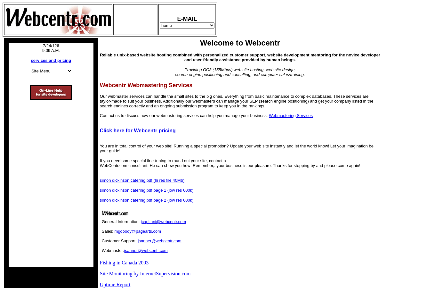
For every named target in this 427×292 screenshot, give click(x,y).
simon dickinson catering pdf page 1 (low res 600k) (147, 190)
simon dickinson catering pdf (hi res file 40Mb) (142, 180)
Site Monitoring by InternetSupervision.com (145, 273)
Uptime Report (115, 284)
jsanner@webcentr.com (159, 240)
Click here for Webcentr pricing (138, 130)
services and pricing (51, 60)
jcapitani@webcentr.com (163, 221)
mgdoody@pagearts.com (138, 231)
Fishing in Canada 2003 (124, 262)
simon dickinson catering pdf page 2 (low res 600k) (147, 200)
